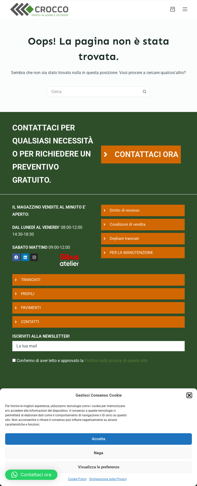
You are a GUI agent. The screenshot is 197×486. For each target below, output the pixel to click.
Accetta (98, 439)
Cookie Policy (77, 479)
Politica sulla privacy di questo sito (116, 360)
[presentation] (51, 386)
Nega (98, 453)
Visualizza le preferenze (98, 467)
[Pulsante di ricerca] (145, 91)
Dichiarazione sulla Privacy (108, 479)
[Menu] (185, 9)
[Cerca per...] (93, 91)
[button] (189, 395)
